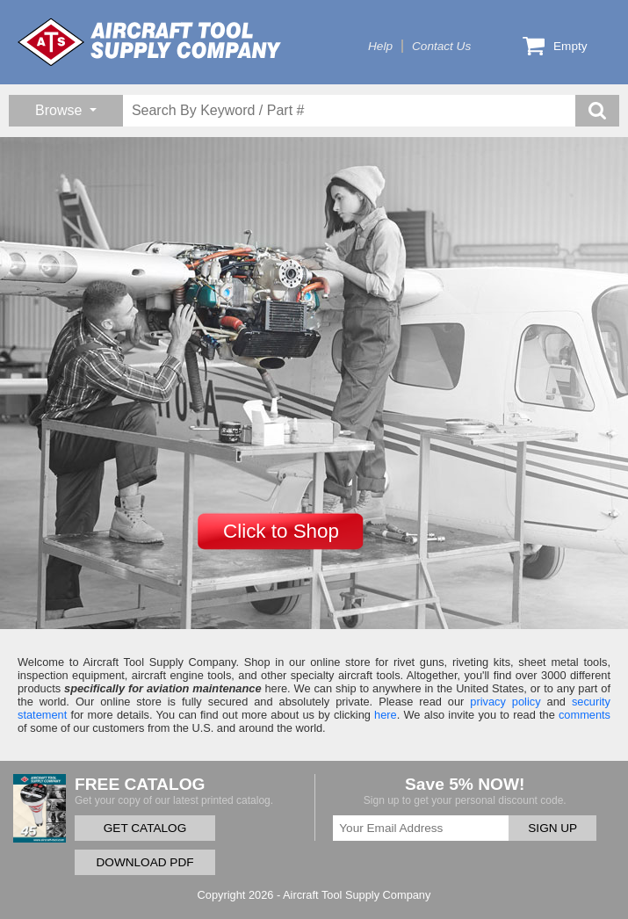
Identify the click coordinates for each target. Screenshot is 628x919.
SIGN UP (552, 828)
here (385, 714)
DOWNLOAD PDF (144, 862)
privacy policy (505, 701)
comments (584, 714)
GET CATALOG (145, 828)
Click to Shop (281, 531)
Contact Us (441, 46)
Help (380, 46)
